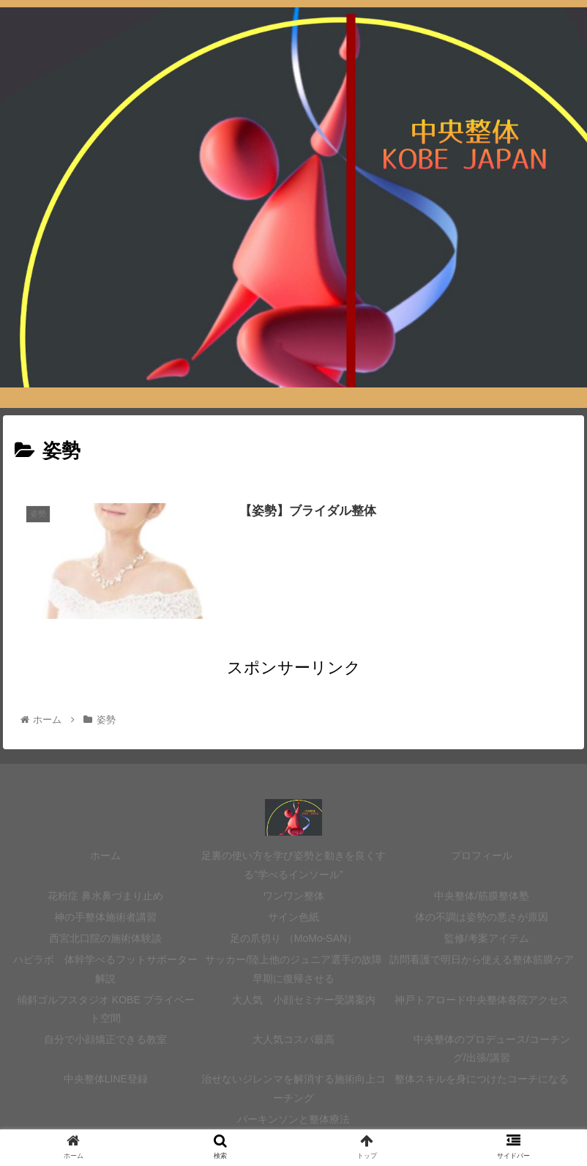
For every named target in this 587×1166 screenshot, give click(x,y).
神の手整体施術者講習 (105, 917)
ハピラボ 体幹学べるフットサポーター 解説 (105, 969)
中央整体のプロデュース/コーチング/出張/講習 (481, 1048)
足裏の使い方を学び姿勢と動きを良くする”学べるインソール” (293, 865)
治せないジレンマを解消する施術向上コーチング (293, 1088)
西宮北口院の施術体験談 (105, 938)
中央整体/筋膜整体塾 (481, 896)
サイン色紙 (298, 917)
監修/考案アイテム (481, 938)
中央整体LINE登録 (106, 1079)
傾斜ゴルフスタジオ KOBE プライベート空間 (106, 1009)
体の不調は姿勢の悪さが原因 (481, 917)
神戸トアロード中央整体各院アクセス (482, 1000)
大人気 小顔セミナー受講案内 (293, 1000)
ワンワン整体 (293, 896)
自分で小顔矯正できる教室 (105, 1039)
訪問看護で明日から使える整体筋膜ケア (481, 959)
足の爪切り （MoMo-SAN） (293, 938)
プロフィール (481, 855)
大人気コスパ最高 (293, 1039)
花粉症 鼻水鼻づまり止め (105, 896)
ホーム (105, 855)
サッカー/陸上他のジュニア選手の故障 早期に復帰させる (293, 969)
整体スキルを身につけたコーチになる (482, 1079)
